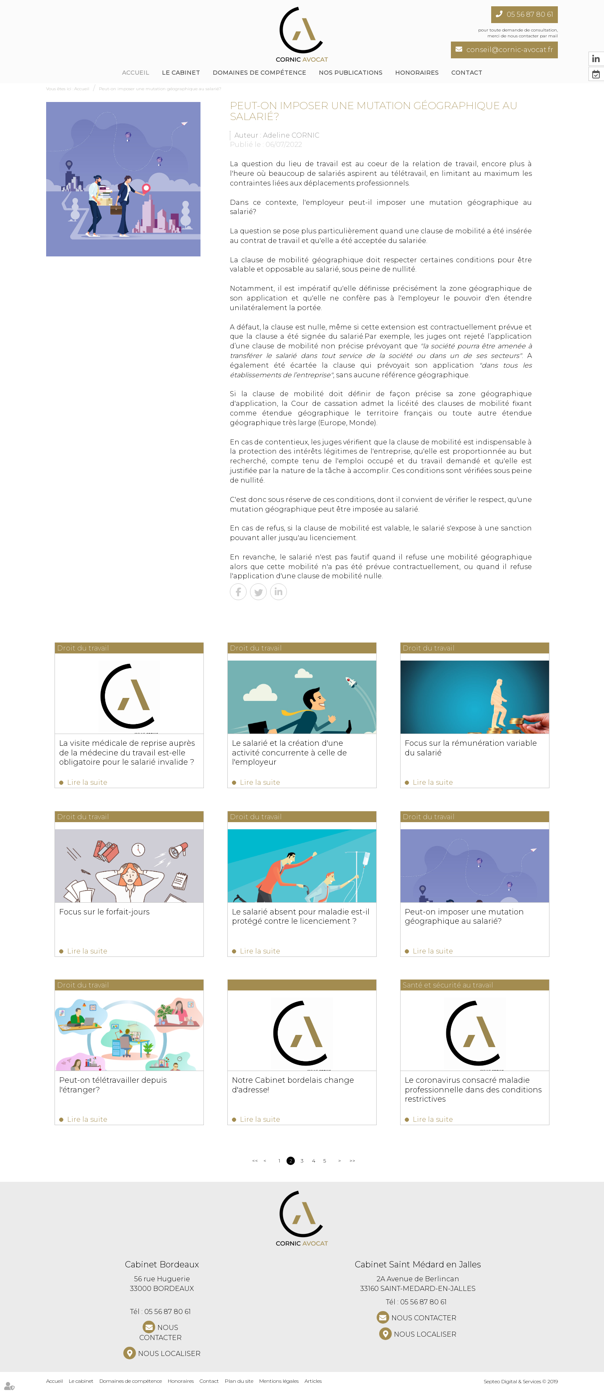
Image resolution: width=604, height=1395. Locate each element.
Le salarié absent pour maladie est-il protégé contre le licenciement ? (300, 918)
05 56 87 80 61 (530, 14)
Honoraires (417, 72)
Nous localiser (169, 1359)
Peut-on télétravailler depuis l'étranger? (113, 1088)
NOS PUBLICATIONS (351, 72)
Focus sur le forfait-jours (104, 913)
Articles (313, 1386)
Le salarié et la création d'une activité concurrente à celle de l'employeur (301, 748)
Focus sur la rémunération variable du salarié (469, 748)
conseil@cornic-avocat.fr (509, 50)
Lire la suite (87, 782)
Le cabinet (181, 72)
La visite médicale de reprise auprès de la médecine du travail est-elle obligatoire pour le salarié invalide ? (127, 752)
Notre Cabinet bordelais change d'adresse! (292, 1088)
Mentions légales (279, 1386)
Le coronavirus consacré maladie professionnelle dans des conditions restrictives (471, 1093)
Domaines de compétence (259, 72)
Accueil (135, 72)
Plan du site (239, 1386)
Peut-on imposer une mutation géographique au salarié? (160, 88)
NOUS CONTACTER (160, 1338)
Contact (466, 72)
